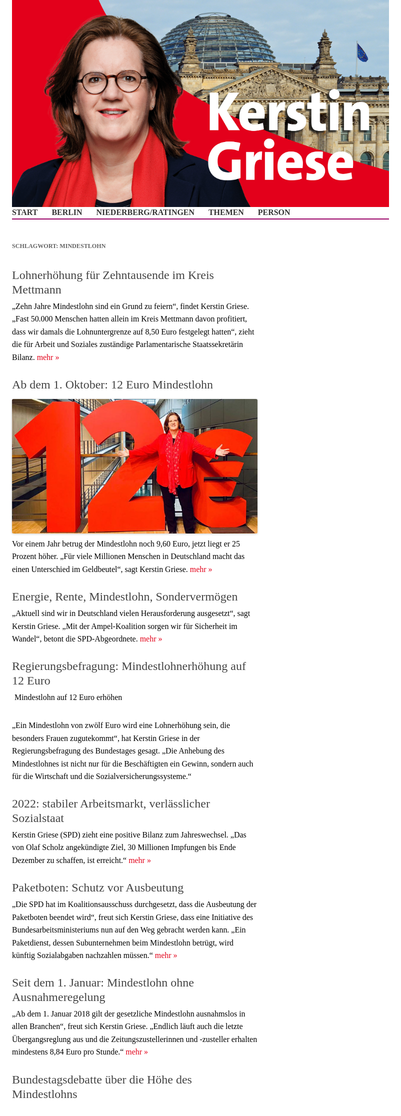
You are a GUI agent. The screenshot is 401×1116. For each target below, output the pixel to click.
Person (274, 212)
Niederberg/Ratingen (145, 212)
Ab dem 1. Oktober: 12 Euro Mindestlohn (112, 384)
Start (25, 212)
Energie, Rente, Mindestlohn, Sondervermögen (125, 596)
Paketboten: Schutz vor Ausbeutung (98, 887)
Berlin (67, 212)
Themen (226, 212)
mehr (48, 357)
